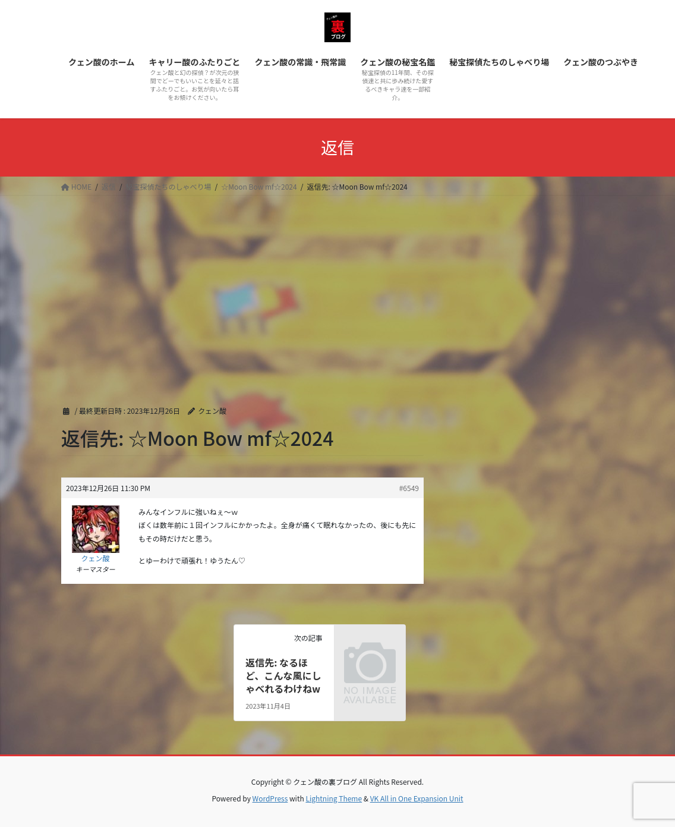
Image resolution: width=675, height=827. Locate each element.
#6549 (409, 488)
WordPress (270, 798)
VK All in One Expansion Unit (416, 798)
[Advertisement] (337, 285)
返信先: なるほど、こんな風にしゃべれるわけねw (283, 675)
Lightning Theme (333, 798)
